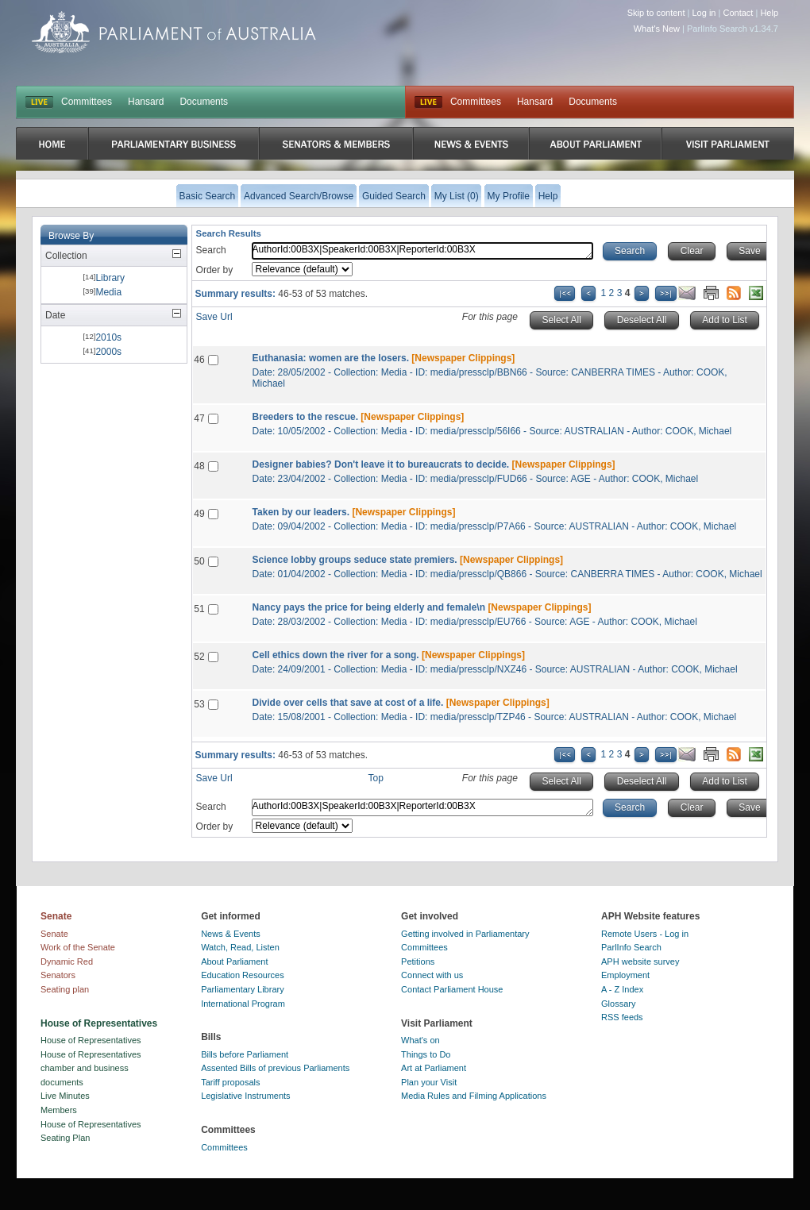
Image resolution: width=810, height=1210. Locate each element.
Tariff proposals (230, 1082)
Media (108, 292)
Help (769, 12)
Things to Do (425, 1054)
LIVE (39, 102)
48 (199, 466)
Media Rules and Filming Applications (473, 1095)
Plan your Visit (429, 1082)
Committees (86, 101)
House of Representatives (90, 1040)
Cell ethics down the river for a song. (336, 655)
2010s (108, 337)
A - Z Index (622, 989)
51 (199, 609)
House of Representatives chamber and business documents (90, 1068)
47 (199, 418)
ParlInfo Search (631, 947)
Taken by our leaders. (301, 512)
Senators (57, 975)
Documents (203, 101)
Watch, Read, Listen (240, 947)
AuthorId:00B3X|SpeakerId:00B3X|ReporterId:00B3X (422, 251)
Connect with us (432, 975)
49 (199, 513)
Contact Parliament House (452, 989)
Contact (738, 12)
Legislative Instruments (246, 1095)
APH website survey (640, 961)
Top (376, 778)
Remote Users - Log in (644, 933)
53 (199, 704)
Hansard (146, 101)
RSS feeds (622, 1017)
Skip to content (656, 12)
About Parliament (234, 961)
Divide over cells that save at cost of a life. (348, 702)
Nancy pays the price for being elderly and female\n (369, 607)
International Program (243, 1003)
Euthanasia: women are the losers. (331, 358)
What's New (657, 28)
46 (199, 359)
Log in (704, 12)
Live (428, 102)
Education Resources (242, 975)
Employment (625, 975)
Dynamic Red (66, 961)
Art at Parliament (433, 1068)
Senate (54, 933)
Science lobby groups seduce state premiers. (355, 559)
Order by (214, 270)
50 (199, 561)
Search (211, 250)
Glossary (618, 1003)
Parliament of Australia (174, 32)
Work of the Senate (77, 947)
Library (110, 277)
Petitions (417, 961)
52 (199, 656)
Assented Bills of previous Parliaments (275, 1068)
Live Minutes (65, 1095)
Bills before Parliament (244, 1054)
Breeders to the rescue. (305, 416)
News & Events (230, 933)
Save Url (214, 316)
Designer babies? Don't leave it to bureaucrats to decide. (381, 464)
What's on (420, 1040)
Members (58, 1110)
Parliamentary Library (242, 989)
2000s (108, 351)
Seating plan (64, 989)
